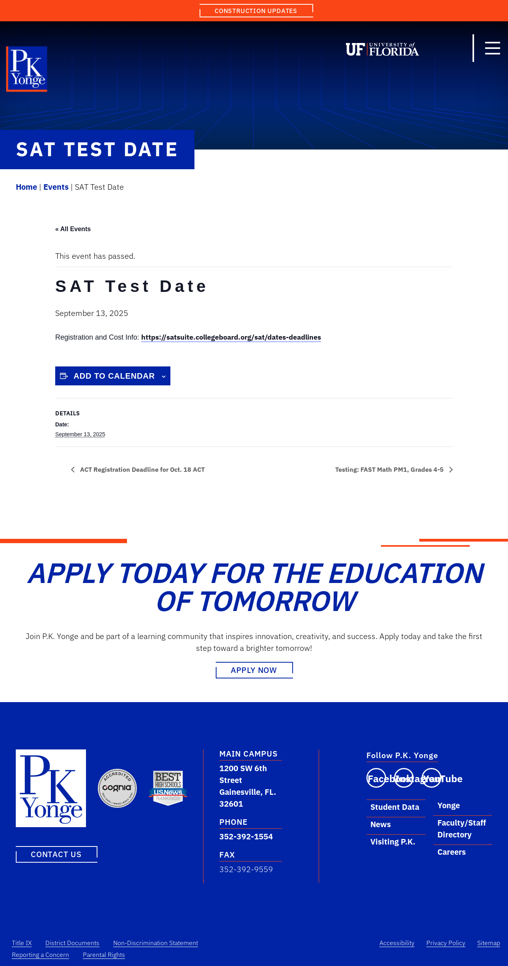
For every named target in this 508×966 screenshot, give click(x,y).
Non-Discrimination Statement (155, 943)
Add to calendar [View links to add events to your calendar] (114, 376)
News (380, 824)
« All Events (73, 229)
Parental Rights (104, 955)
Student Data (394, 807)
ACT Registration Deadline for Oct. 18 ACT (141, 469)
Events (56, 186)
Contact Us (56, 853)
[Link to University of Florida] (382, 51)
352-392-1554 (246, 836)
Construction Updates (256, 11)
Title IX (22, 943)
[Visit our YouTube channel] (431, 778)
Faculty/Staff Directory (461, 828)
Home (26, 186)
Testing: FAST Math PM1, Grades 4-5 (390, 469)
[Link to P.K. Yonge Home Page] (27, 71)
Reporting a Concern (40, 955)
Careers (451, 851)
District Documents (72, 943)
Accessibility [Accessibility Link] (397, 943)
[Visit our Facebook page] (376, 778)
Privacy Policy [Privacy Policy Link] (445, 943)
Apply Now (254, 670)
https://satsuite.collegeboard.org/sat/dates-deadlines (231, 337)
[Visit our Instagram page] (404, 778)
